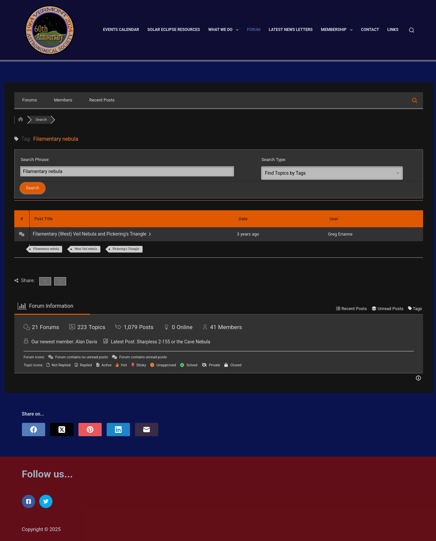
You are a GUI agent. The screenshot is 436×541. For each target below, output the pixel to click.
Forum (254, 29)
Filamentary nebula (46, 249)
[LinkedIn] (118, 429)
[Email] (146, 429)
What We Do (224, 30)
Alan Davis (86, 341)
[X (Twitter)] (61, 429)
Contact (370, 29)
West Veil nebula (85, 249)
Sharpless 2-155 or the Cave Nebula (173, 341)
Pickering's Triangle (126, 249)
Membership (338, 30)
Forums (29, 99)
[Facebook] (33, 429)
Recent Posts (102, 99)
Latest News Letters (291, 29)
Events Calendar (121, 29)
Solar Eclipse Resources (173, 29)
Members (63, 99)
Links (392, 29)
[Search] (411, 30)
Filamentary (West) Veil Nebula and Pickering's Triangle (92, 234)
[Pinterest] (90, 429)
